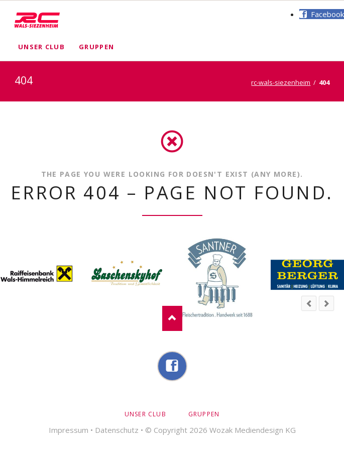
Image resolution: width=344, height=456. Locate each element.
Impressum (68, 430)
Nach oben (172, 318)
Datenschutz (117, 430)
